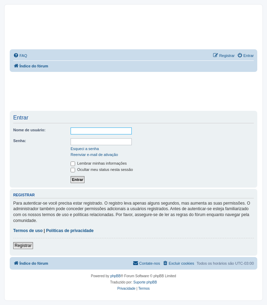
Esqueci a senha (85, 149)
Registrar (23, 245)
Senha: (19, 141)
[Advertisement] (136, 91)
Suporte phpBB (145, 282)
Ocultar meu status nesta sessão (102, 169)
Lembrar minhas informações (99, 163)
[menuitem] (20, 55)
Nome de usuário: (29, 130)
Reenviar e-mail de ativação (94, 154)
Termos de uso (27, 230)
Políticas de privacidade (70, 230)
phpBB (115, 276)
